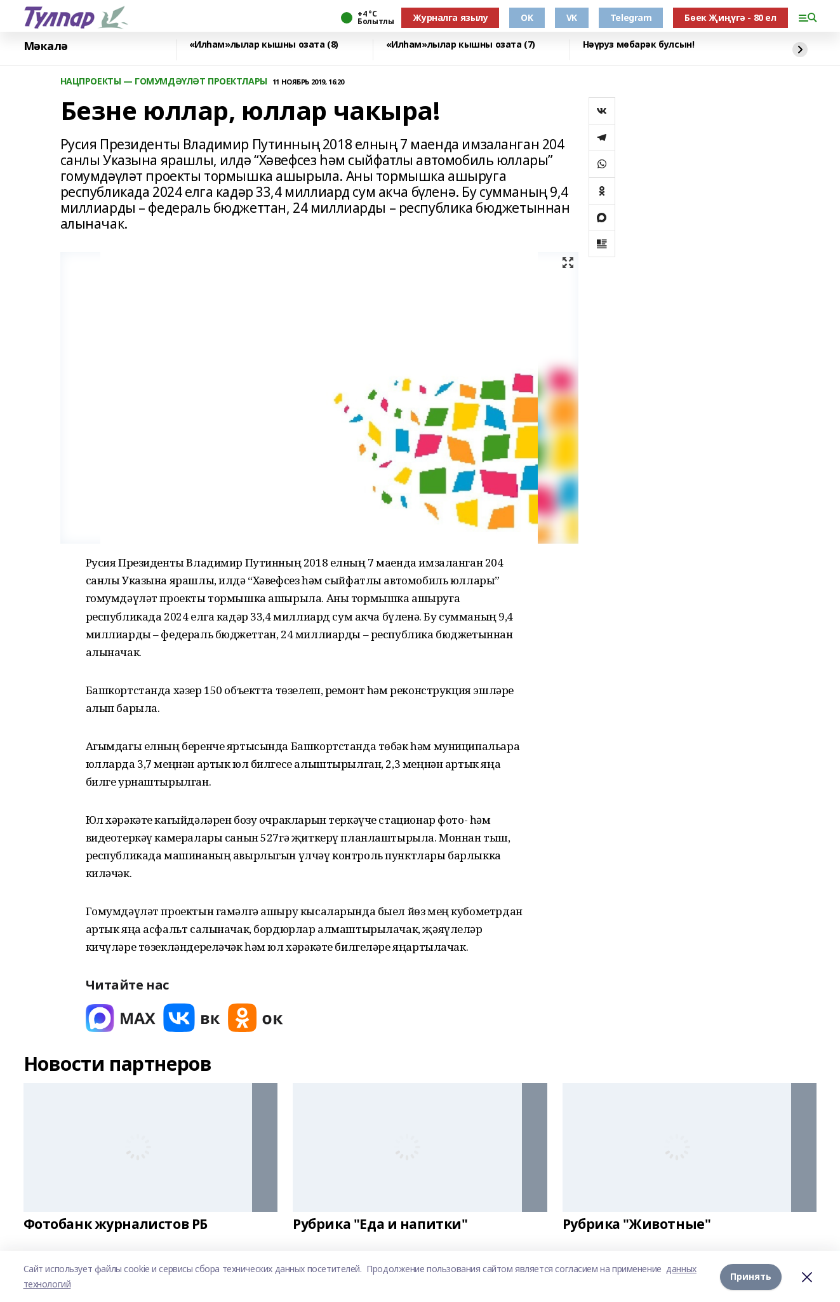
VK (571, 17)
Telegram (631, 17)
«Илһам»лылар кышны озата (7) (460, 44)
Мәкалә (45, 46)
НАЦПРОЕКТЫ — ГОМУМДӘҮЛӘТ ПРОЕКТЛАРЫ (163, 81)
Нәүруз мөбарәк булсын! (639, 44)
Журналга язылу (450, 17)
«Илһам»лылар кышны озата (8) (263, 44)
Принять (750, 1276)
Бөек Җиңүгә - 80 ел (730, 17)
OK (527, 17)
